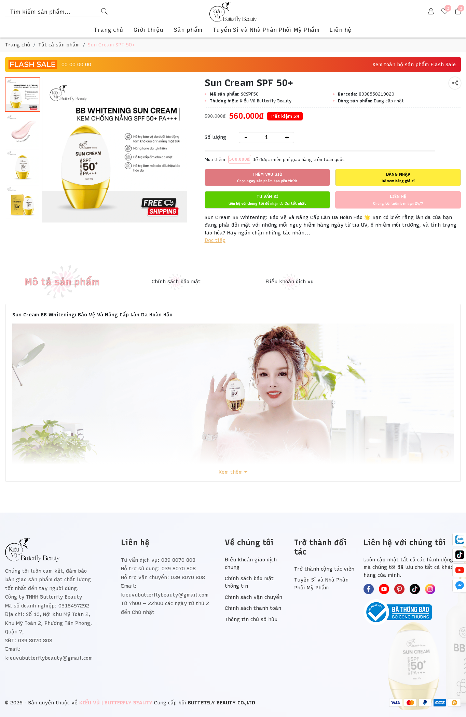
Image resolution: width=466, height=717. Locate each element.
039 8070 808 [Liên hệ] (178, 560)
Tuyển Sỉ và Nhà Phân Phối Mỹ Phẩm (266, 29)
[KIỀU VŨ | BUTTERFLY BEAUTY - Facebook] (369, 589)
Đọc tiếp (215, 240)
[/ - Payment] (395, 703)
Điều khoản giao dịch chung (251, 564)
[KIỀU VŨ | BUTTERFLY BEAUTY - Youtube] (384, 589)
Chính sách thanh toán (253, 608)
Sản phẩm (188, 29)
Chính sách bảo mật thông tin (249, 582)
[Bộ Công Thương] (412, 612)
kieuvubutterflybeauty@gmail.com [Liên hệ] (164, 595)
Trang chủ (108, 29)
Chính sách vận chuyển (253, 597)
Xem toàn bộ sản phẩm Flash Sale (414, 64)
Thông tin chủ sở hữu (251, 619)
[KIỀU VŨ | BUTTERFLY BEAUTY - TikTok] (415, 589)
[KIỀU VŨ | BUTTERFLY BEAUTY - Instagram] (430, 589)
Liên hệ (341, 29)
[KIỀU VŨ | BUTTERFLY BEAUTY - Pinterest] (399, 589)
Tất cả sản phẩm (59, 45)
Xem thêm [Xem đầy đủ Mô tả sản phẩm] (231, 472)
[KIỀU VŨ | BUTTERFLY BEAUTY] (233, 12)
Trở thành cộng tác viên (324, 569)
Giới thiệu (149, 29)
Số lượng (215, 137)
